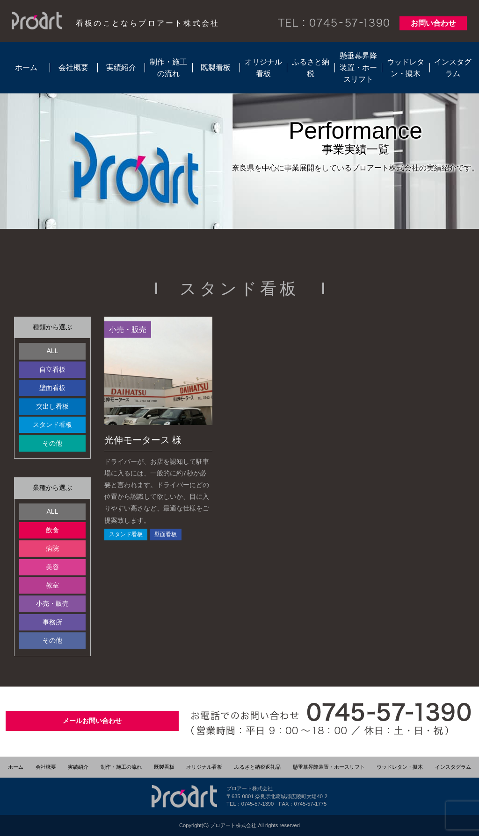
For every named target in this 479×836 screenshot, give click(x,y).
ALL (52, 350)
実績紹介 (121, 67)
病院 (52, 548)
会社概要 (73, 67)
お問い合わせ (433, 23)
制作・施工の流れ (168, 68)
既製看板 (216, 67)
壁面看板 (52, 387)
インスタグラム (453, 68)
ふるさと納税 (310, 68)
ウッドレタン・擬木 (405, 68)
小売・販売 (52, 603)
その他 (52, 443)
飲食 (52, 530)
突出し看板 (52, 406)
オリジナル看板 (263, 68)
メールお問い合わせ (92, 720)
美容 (52, 567)
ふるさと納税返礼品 (257, 767)
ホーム (26, 67)
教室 (52, 585)
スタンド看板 (52, 424)
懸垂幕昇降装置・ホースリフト (358, 67)
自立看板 (52, 369)
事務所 (52, 622)
